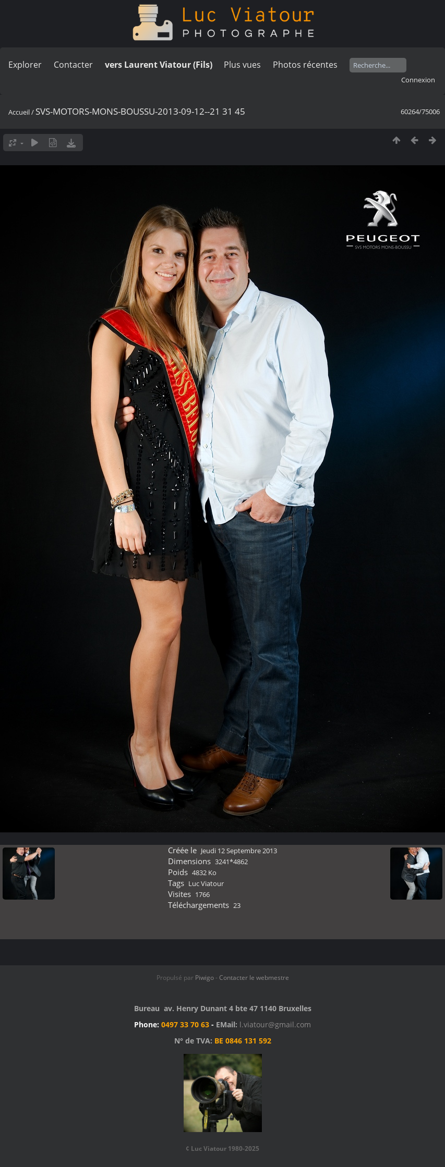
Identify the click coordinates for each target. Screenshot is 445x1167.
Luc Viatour (206, 883)
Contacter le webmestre (254, 977)
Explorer (25, 64)
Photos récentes (305, 64)
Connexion (418, 79)
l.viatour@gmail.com (275, 1024)
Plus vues (242, 64)
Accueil (19, 112)
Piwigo (204, 977)
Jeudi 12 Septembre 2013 (239, 850)
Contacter (73, 64)
